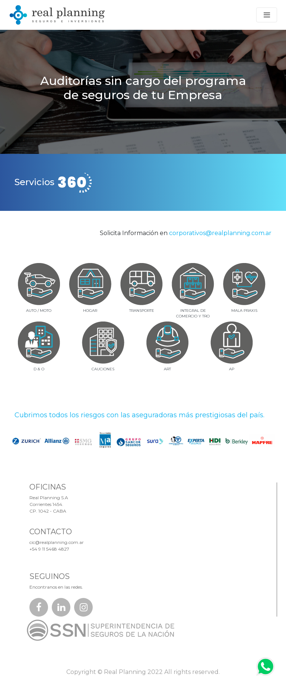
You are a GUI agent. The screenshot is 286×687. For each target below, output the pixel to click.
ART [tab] (167, 369)
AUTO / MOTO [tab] (38, 310)
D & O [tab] (39, 369)
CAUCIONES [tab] (103, 369)
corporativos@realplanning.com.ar (220, 233)
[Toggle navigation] (266, 14)
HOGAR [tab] (90, 310)
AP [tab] (231, 369)
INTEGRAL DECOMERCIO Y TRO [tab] (193, 313)
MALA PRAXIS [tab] (244, 310)
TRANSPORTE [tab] (141, 310)
